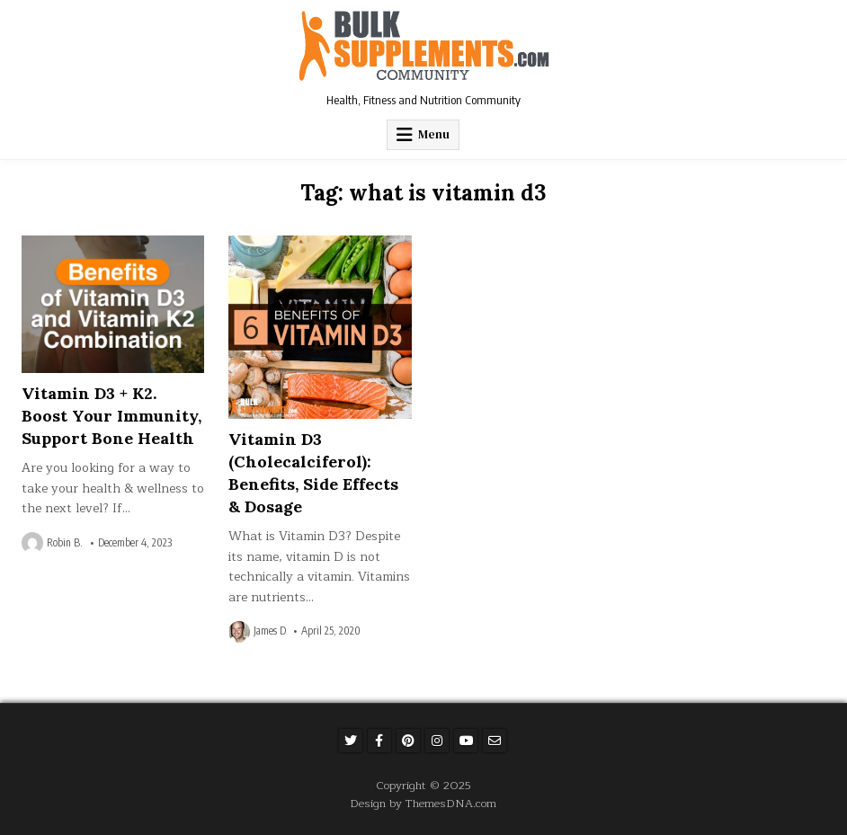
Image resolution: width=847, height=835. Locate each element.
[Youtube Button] (465, 740)
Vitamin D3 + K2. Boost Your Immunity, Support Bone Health (111, 416)
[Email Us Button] (494, 740)
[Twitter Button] (350, 740)
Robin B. (65, 542)
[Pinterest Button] (408, 740)
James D (270, 631)
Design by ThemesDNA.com (423, 803)
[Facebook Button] (379, 740)
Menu (434, 134)
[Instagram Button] (437, 740)
